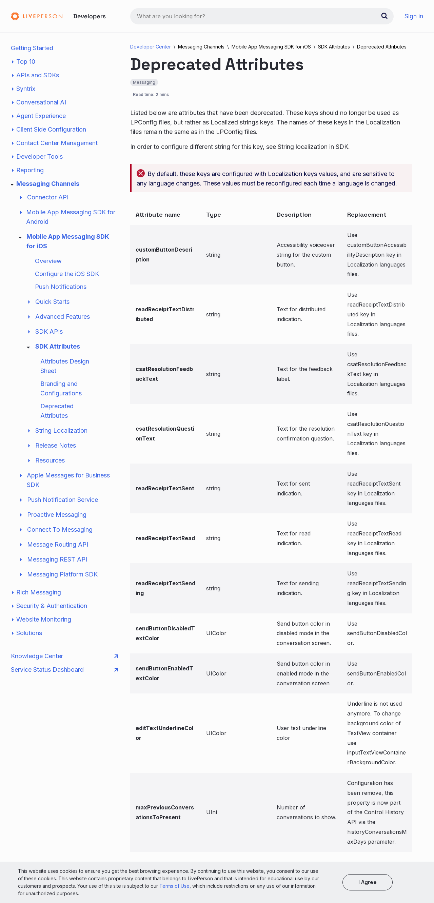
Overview (48, 260)
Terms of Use (174, 886)
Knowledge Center (64, 656)
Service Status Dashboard (64, 669)
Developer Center (150, 47)
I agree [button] (367, 882)
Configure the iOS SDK (67, 273)
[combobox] (262, 16)
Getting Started (32, 48)
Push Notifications (60, 286)
